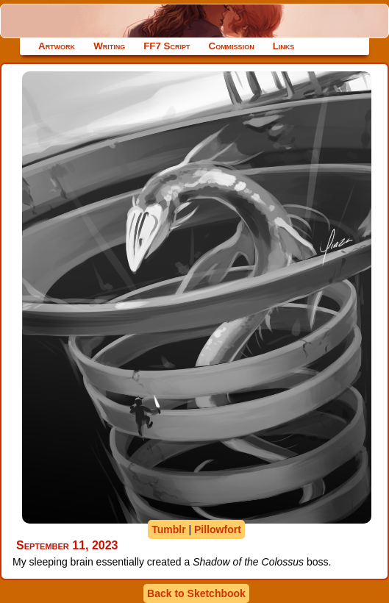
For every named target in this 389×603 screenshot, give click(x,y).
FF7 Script (166, 45)
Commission (231, 45)
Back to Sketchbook (196, 593)
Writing (109, 45)
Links (284, 45)
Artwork (56, 45)
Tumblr (168, 529)
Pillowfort (217, 529)
